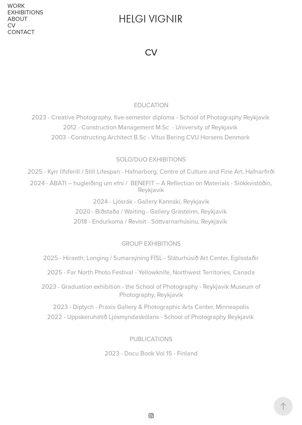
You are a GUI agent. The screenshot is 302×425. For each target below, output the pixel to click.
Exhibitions (25, 12)
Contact (21, 31)
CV (11, 25)
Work (16, 5)
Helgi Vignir (152, 18)
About (17, 18)
